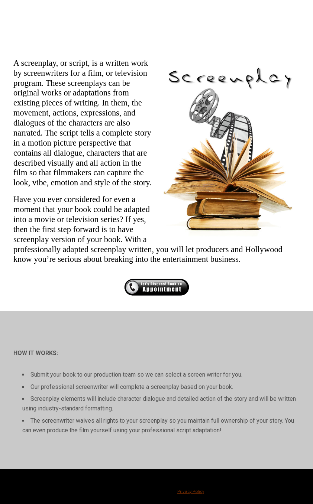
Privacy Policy (190, 491)
